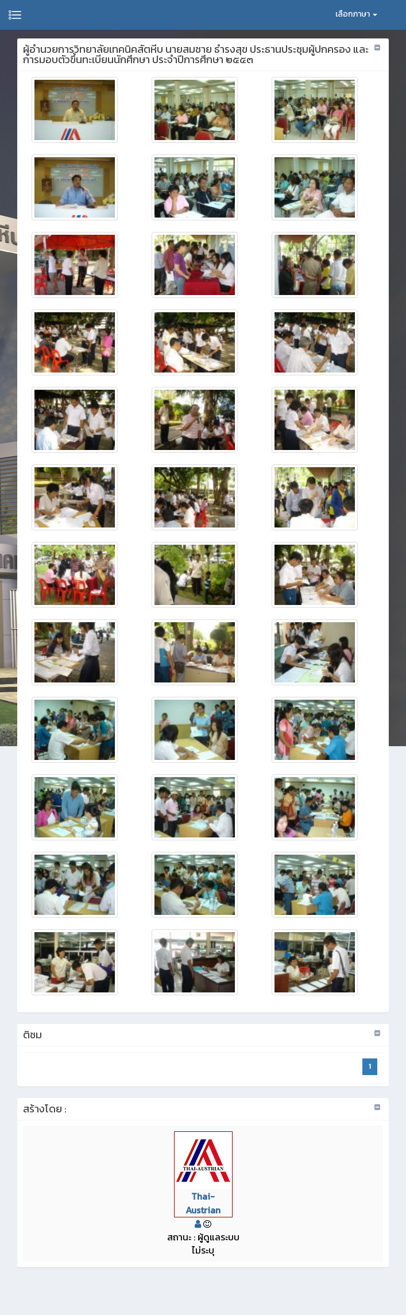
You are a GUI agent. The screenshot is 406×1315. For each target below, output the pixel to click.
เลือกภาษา (356, 14)
